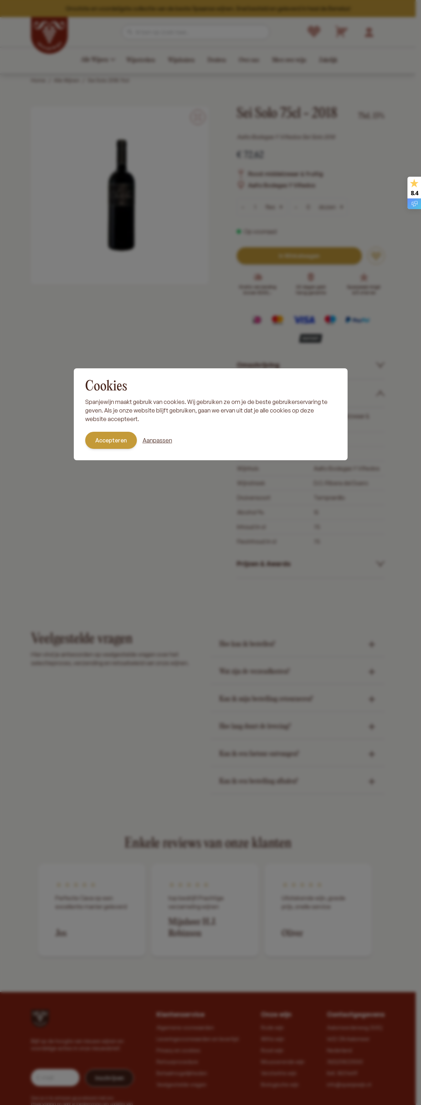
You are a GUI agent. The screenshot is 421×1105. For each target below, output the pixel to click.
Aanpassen (157, 440)
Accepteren (111, 440)
